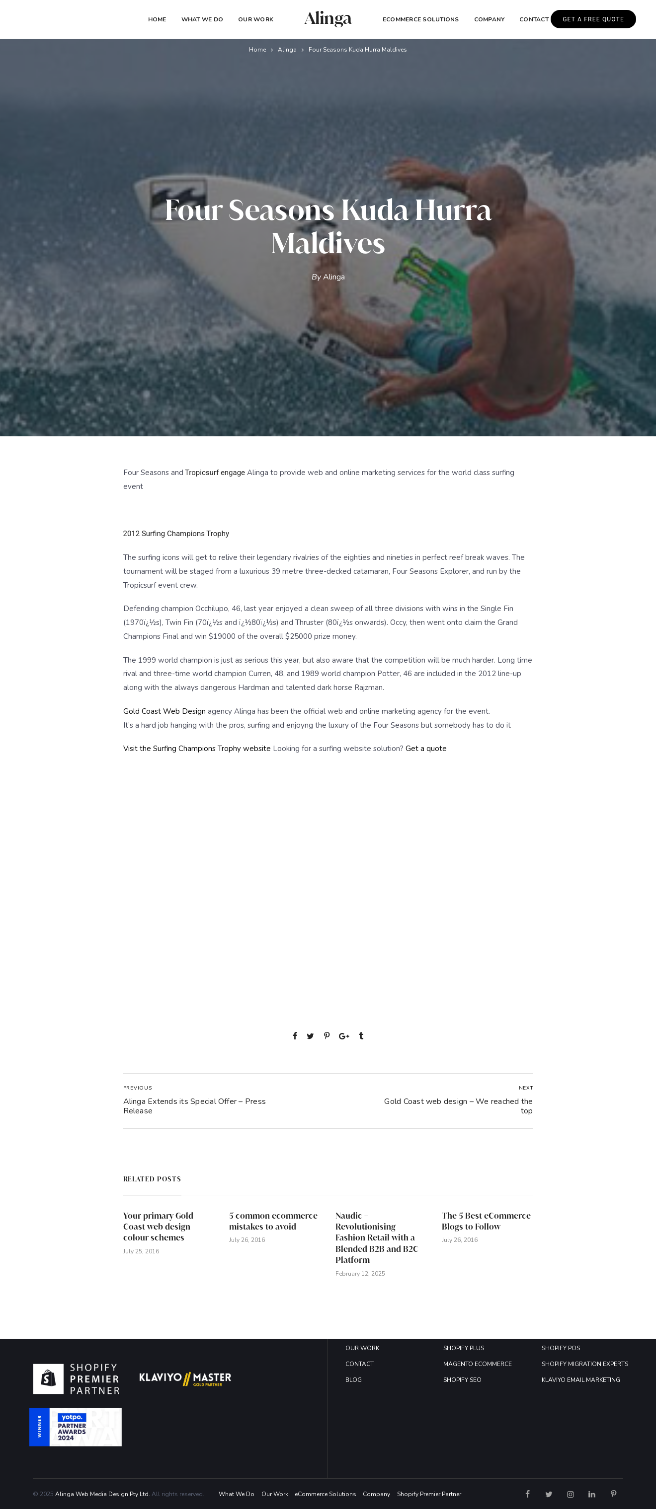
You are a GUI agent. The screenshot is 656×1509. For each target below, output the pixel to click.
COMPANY (489, 19)
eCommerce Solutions (421, 19)
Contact (534, 19)
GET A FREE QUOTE (593, 19)
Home (157, 19)
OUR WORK (362, 1348)
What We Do (202, 19)
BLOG (353, 1380)
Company (376, 1494)
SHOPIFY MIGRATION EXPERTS (585, 1364)
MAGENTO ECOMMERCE (477, 1364)
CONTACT (359, 1364)
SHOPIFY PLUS (463, 1348)
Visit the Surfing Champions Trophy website (198, 749)
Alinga (287, 50)
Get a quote (426, 749)
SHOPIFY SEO (462, 1380)
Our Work (255, 19)
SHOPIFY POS (561, 1348)
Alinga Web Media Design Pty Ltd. (102, 1494)
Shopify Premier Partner (429, 1494)
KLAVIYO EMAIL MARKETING (581, 1380)
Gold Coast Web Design (164, 711)
